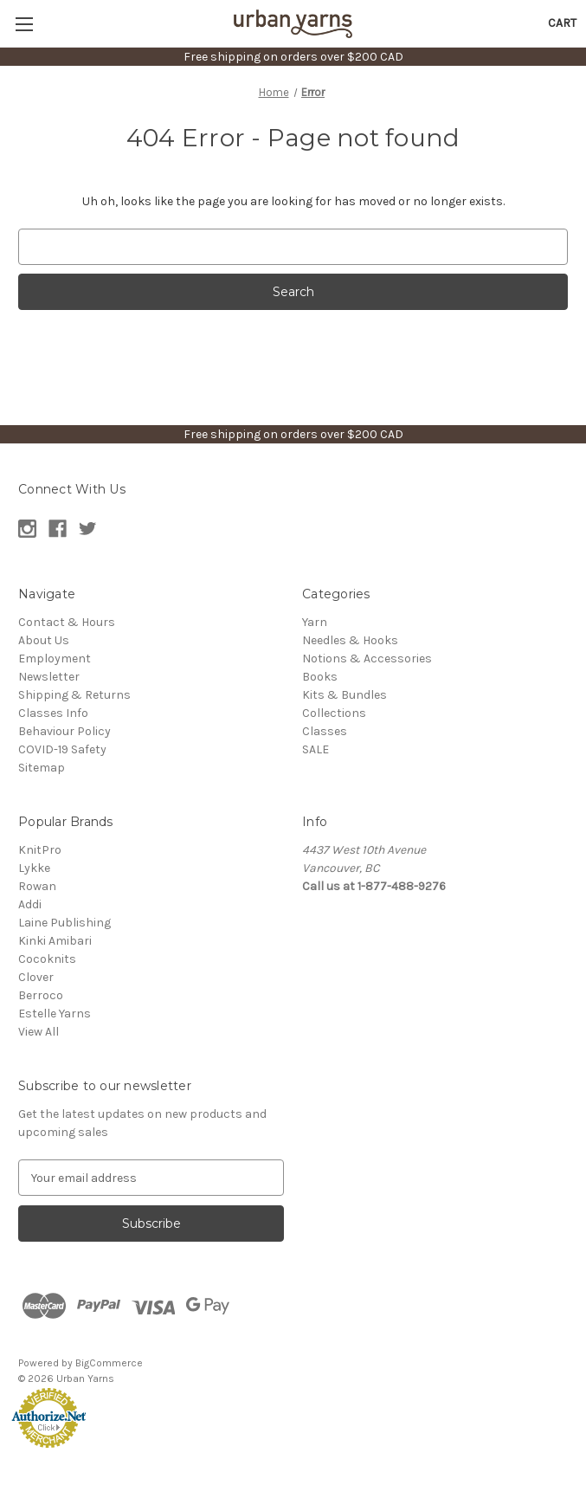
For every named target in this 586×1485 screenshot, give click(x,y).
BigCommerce (109, 1363)
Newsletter (49, 676)
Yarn (314, 622)
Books (320, 676)
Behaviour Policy (64, 731)
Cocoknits (47, 959)
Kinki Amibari (55, 940)
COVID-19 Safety (62, 749)
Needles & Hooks (350, 640)
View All (38, 1031)
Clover (36, 977)
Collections (334, 713)
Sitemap (41, 767)
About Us (43, 640)
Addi (30, 904)
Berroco (40, 995)
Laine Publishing (64, 922)
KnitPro (39, 850)
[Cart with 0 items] (562, 23)
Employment (54, 658)
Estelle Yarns (54, 1013)
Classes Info (53, 713)
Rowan (37, 886)
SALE (315, 749)
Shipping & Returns (74, 695)
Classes (324, 731)
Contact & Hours (66, 622)
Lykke (34, 868)
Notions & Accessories (367, 658)
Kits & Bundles (344, 695)
